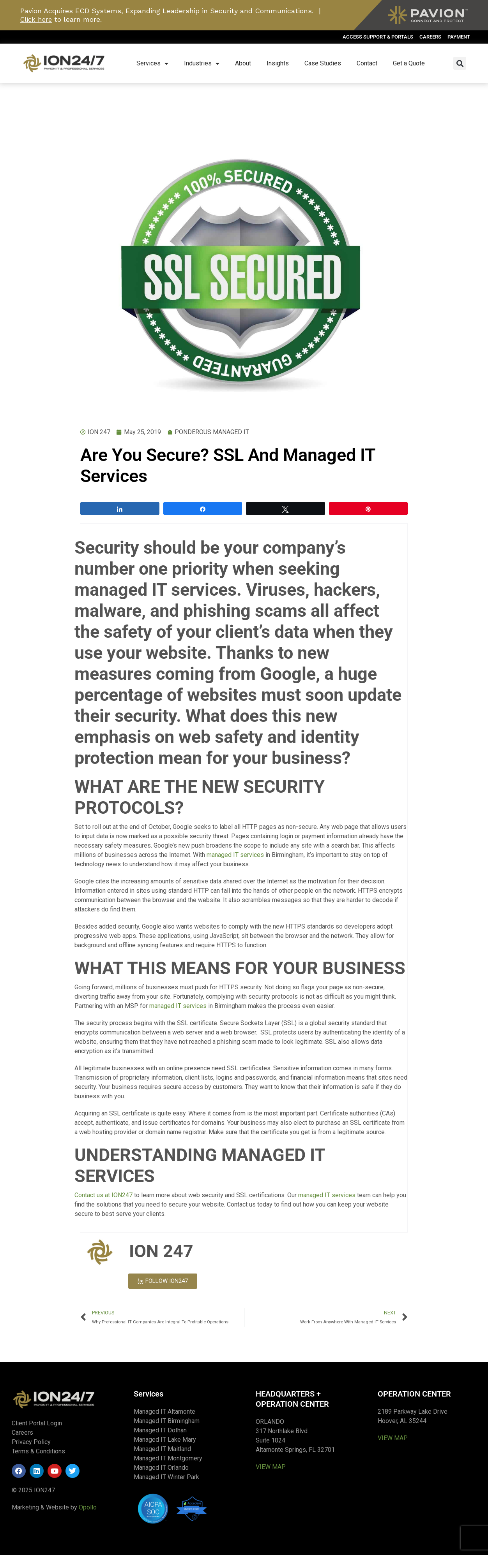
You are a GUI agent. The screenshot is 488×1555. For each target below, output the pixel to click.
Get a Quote (409, 63)
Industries (201, 63)
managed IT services (235, 854)
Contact (367, 63)
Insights (278, 63)
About (243, 63)
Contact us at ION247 (103, 1195)
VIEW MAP (271, 1467)
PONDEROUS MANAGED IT (212, 432)
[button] (459, 63)
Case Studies (322, 63)
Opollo (88, 1507)
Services (152, 63)
